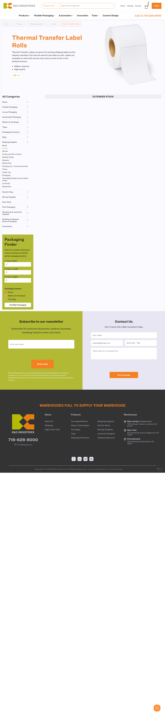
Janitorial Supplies (106, 678)
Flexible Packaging (44, 15)
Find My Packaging (17, 305)
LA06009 (57, 211)
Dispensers (6, 186)
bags (15, 137)
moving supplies (15, 197)
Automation (66, 15)
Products (24, 15)
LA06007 (57, 193)
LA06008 (59, 408)
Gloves (5, 151)
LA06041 (57, 334)
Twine (4, 169)
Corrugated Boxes (79, 666)
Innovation (82, 15)
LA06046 (57, 287)
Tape (73, 678)
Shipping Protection (80, 682)
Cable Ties (6, 172)
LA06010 (57, 249)
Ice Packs (6, 183)
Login (156, 5)
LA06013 (59, 436)
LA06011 (59, 418)
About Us (49, 666)
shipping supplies (15, 142)
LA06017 (57, 277)
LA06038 (57, 343)
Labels (52, 24)
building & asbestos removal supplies (15, 220)
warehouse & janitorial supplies (15, 213)
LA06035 (57, 136)
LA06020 (59, 474)
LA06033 (57, 183)
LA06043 (57, 315)
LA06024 (59, 493)
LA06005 (57, 174)
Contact (138, 6)
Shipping (49, 670)
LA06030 (57, 145)
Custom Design (111, 15)
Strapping (6, 175)
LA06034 (57, 268)
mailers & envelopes (15, 122)
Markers (5, 160)
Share (16, 75)
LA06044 (57, 155)
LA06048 (57, 164)
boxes (15, 102)
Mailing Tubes (8, 157)
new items (6, 202)
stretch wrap (15, 192)
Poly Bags (75, 674)
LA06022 (59, 483)
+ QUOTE (157, 108)
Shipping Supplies (35, 24)
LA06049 (57, 230)
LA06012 (59, 427)
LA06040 (57, 202)
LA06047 (57, 240)
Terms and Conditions (98, 713)
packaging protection (15, 132)
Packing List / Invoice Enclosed (15, 166)
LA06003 (59, 380)
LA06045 (57, 108)
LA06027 (59, 521)
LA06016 (57, 258)
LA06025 (59, 502)
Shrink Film (6, 163)
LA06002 (59, 371)
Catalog (130, 6)
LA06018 (59, 465)
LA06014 (59, 446)
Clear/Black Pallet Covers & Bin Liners (15, 179)
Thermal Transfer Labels (70, 24)
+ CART (145, 108)
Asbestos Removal (106, 682)
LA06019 (57, 296)
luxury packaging (15, 112)
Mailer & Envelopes (80, 670)
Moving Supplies (105, 674)
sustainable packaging (15, 117)
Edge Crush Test (52, 674)
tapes (15, 127)
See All (4, 145)
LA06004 (59, 389)
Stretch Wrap (103, 670)
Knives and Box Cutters (12, 154)
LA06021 (57, 324)
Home (6, 24)
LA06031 (57, 305)
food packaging (15, 207)
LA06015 (59, 455)
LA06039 (57, 127)
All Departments (49, 6)
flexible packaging (15, 107)
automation (15, 226)
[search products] (112, 6)
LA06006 (59, 399)
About (122, 6)
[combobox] (85, 5)
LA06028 (59, 530)
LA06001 (57, 117)
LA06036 (57, 221)
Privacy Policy (116, 713)
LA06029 (59, 540)
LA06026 (59, 512)
